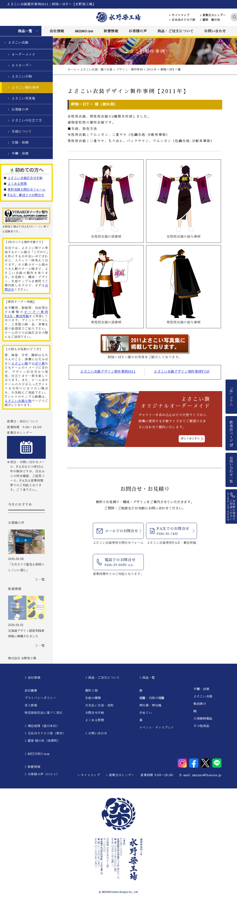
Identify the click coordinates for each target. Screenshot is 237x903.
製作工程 (91, 690)
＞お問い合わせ (96, 733)
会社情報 (57, 31)
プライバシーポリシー (40, 697)
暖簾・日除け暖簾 (152, 697)
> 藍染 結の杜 (210, 19)
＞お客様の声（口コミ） (42, 774)
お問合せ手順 (94, 712)
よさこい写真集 (23, 98)
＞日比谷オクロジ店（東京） (45, 733)
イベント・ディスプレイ (156, 727)
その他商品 (201, 725)
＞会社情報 (32, 677)
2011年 (152, 69)
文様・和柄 (20, 142)
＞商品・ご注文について (102, 677)
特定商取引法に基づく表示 (43, 712)
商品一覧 (25, 31)
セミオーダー (22, 65)
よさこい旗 (19, 363)
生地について (22, 131)
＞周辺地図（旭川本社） (42, 725)
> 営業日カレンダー (213, 15)
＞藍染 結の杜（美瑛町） (42, 740)
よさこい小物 (22, 76)
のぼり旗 (38, 363)
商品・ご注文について (175, 31)
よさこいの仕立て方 (27, 120)
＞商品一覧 (147, 677)
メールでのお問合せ (121, 531)
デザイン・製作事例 (129, 69)
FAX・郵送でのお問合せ (26, 195)
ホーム (72, 69)
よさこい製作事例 (25, 87)
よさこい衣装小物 (18, 400)
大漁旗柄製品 (202, 718)
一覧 (42, 579)
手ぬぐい (145, 712)
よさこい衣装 (18, 42)
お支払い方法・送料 (99, 705)
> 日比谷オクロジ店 (182, 19)
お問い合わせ (215, 31)
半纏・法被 (20, 153)
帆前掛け (199, 703)
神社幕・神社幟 (150, 705)
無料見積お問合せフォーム (27, 189)
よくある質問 (17, 183)
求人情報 (31, 705)
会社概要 (31, 690)
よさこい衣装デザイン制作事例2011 (108, 371)
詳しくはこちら (190, 438)
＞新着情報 (32, 766)
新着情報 (111, 31)
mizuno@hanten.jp (206, 775)
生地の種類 (93, 697)
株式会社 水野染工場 (22, 658)
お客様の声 (138, 31)
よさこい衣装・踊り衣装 (96, 69)
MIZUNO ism (84, 31)
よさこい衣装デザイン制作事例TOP (181, 371)
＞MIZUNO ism (37, 753)
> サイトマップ (179, 15)
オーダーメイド (23, 54)
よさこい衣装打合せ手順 (25, 177)
